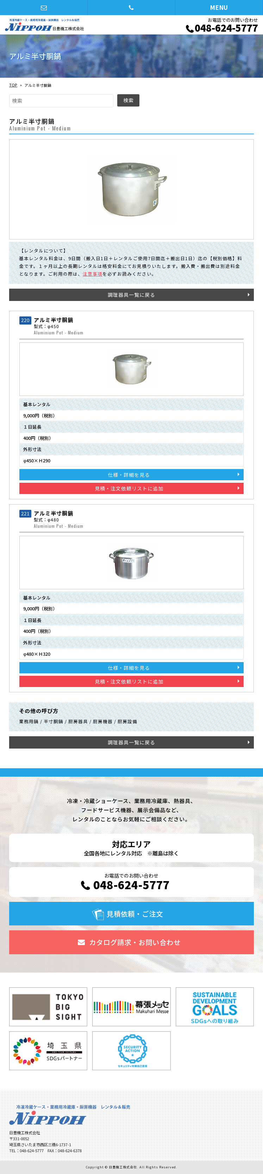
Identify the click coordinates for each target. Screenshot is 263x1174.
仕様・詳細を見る (129, 474)
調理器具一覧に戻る (131, 294)
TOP (13, 85)
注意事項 (92, 273)
